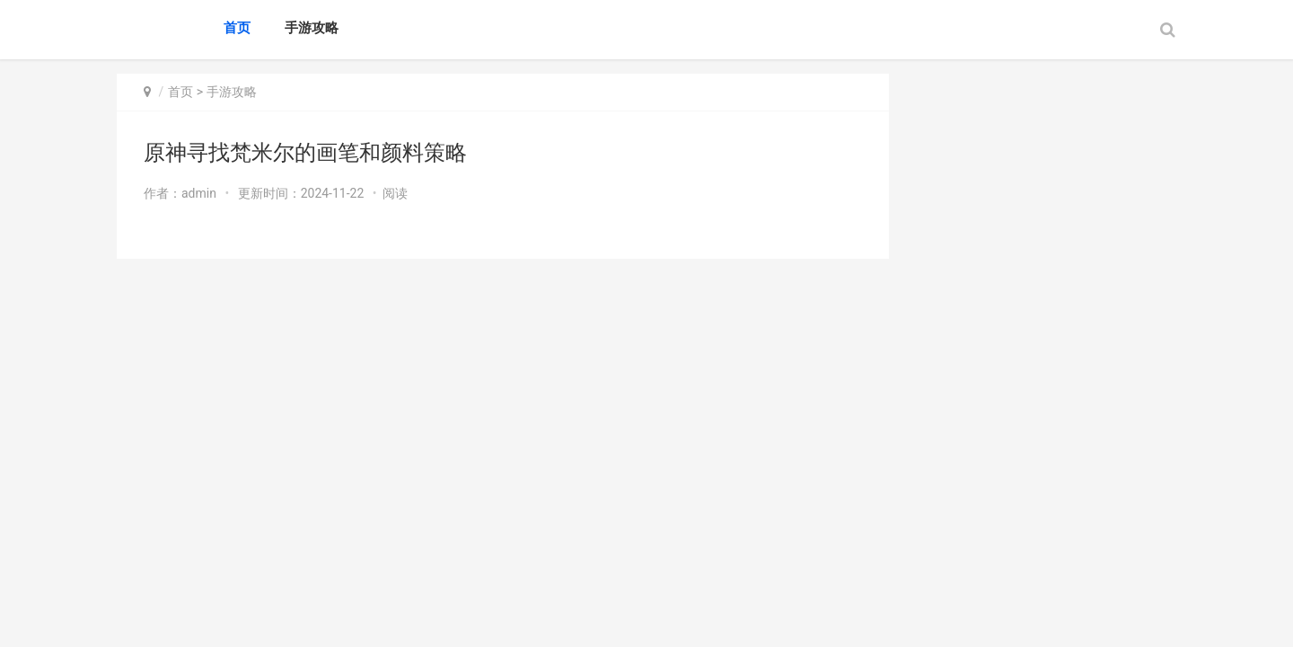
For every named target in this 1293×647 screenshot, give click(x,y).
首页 (237, 28)
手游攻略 (312, 28)
